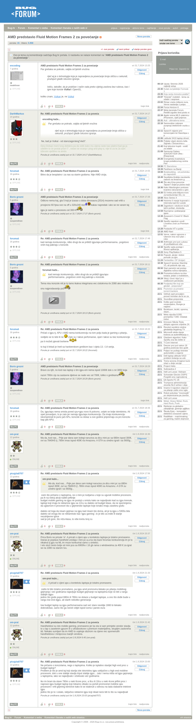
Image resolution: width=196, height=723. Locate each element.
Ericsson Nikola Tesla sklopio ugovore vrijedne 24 (176, 323)
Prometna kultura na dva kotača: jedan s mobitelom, (176, 274)
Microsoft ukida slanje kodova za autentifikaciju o (176, 333)
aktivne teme (138, 28)
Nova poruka (143, 36)
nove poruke (164, 28)
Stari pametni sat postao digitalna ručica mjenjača (175, 269)
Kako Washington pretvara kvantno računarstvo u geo (176, 188)
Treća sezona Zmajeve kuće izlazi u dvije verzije (177, 362)
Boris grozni (17, 197)
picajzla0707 (17, 473)
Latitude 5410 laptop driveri (176, 138)
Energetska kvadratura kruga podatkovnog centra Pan (176, 161)
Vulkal (71, 96)
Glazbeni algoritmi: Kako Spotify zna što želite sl (175, 338)
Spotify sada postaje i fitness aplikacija (174, 248)
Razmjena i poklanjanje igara (174, 212)
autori (175, 28)
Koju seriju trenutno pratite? (176, 94)
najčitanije (151, 28)
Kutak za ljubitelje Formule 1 (176, 90)
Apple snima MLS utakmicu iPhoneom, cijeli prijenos (176, 116)
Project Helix (170, 366)
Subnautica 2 (170, 369)
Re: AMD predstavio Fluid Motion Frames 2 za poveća (70, 113)
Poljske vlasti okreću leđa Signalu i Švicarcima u (175, 142)
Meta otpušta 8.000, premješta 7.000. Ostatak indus (175, 316)
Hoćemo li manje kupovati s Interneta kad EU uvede (176, 201)
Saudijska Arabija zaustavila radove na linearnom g (177, 178)
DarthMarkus (17, 113)
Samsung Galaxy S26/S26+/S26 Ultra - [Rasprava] (174, 153)
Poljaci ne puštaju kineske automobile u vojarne (176, 351)
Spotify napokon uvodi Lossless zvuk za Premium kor (176, 223)
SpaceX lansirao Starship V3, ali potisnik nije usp (175, 264)
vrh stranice (185, 717)
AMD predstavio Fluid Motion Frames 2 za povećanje (69, 65)
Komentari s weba (38, 28)
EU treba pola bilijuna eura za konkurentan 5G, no (176, 193)
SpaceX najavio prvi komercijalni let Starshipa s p (176, 133)
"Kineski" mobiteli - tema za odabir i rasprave (176, 98)
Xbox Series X (170, 198)
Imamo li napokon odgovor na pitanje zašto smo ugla (176, 389)
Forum (21, 28)
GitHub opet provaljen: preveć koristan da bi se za (176, 295)
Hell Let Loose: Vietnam (175, 372)
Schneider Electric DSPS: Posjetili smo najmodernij (176, 376)
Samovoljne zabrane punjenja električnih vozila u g (176, 125)
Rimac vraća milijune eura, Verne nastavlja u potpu (176, 103)
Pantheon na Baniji (172, 169)
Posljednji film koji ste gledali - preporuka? (174, 284)
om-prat (14, 434)
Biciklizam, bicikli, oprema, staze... (176, 310)
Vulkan (57, 96)
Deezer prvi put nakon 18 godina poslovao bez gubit (176, 346)
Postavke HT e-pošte (173, 229)
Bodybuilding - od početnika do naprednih (176, 173)
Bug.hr (11, 28)
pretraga (184, 28)
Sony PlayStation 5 (172, 252)
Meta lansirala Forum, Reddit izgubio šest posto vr (176, 111)
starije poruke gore (143, 49)
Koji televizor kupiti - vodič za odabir (176, 147)
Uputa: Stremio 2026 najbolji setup (173, 85)
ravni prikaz (124, 49)
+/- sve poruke (107, 49)
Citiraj (142, 73)
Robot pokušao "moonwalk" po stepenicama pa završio (176, 394)
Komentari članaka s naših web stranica (72, 28)
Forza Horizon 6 (171, 107)
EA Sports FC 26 (171, 380)
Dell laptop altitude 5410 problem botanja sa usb (175, 357)
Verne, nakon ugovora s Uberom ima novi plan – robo (175, 236)
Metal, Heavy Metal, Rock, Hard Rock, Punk (176, 402)
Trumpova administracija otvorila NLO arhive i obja (175, 384)
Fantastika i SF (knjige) (174, 260)
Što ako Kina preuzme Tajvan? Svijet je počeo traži (177, 183)
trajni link (145, 106)
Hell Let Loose (170, 398)
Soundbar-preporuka (173, 299)
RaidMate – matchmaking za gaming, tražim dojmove (176, 417)
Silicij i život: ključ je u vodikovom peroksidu (174, 279)
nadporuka (144, 163)
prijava (114, 28)
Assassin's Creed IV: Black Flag (176, 217)
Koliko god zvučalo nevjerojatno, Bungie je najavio (174, 304)
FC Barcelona (170, 166)
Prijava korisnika (168, 52)
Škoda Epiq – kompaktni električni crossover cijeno (176, 412)
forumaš (15, 171)
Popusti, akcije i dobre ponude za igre (174, 256)
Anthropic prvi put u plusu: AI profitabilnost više (176, 243)
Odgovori (142, 70)
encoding (15, 65)
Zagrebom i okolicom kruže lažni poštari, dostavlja (176, 207)
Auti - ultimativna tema (174, 120)
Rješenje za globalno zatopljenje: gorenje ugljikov (176, 407)
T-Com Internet (171, 342)
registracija (125, 28)
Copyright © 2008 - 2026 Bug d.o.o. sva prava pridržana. (98, 722)
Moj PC (14, 164)
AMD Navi (168, 231)
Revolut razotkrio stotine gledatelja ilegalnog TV (175, 328)
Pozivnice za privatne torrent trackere (174, 290)
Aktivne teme (166, 78)
